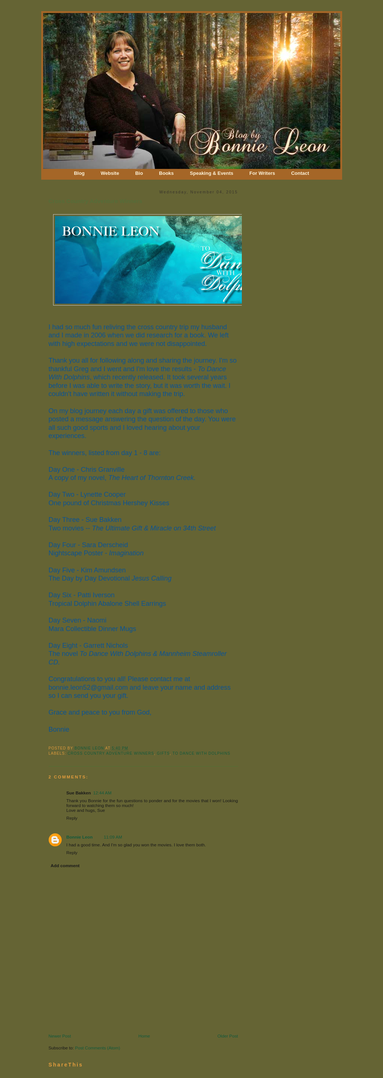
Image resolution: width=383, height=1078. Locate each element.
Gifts (163, 753)
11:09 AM (113, 836)
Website (110, 173)
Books (166, 173)
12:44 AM (102, 792)
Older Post (227, 1035)
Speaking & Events (211, 173)
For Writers (262, 173)
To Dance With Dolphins (201, 753)
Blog (79, 173)
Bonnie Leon (89, 748)
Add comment (65, 865)
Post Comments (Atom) (97, 1047)
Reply (72, 818)
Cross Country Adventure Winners (111, 753)
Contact (300, 173)
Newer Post (60, 1035)
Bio (139, 173)
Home (144, 1035)
